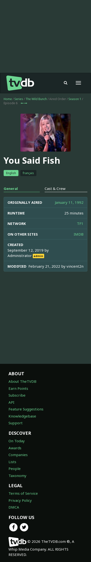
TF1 (80, 223)
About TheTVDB (22, 381)
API (11, 402)
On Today (16, 440)
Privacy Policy (20, 500)
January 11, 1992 (69, 202)
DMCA (13, 507)
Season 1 (74, 99)
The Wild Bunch (36, 99)
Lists (12, 461)
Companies (18, 454)
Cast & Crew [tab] (55, 188)
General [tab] (11, 188)
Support (15, 422)
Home (8, 99)
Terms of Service (23, 493)
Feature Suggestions (25, 409)
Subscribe (16, 395)
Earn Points (18, 388)
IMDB (78, 234)
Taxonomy (17, 475)
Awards (14, 447)
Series (18, 99)
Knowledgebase (22, 416)
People (14, 468)
